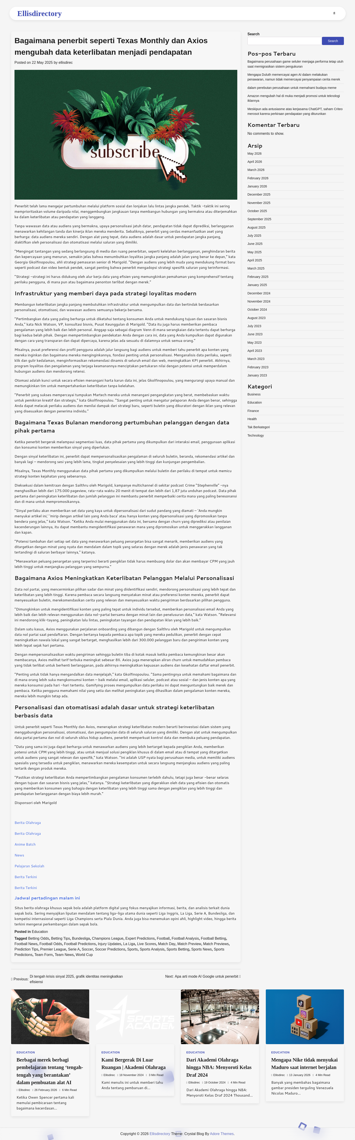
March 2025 (255, 268)
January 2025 (257, 285)
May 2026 (254, 153)
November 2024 (258, 301)
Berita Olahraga (27, 822)
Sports (132, 949)
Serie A (74, 949)
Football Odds (50, 944)
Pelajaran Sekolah (29, 865)
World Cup (84, 955)
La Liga (129, 944)
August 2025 (256, 227)
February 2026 (258, 178)
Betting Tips (60, 938)
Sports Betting (177, 949)
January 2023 (257, 375)
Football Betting (213, 938)
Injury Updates (109, 944)
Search (253, 34)
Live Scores (146, 944)
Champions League (107, 938)
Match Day (166, 944)
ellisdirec (66, 62)
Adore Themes (222, 1134)
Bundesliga (81, 938)
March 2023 (255, 359)
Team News (64, 955)
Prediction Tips (26, 949)
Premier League (53, 949)
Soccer (87, 949)
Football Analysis (185, 938)
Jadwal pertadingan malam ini (47, 898)
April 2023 (254, 350)
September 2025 (259, 219)
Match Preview (189, 944)
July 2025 (254, 235)
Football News (25, 944)
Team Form (43, 955)
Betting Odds (38, 938)
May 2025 (254, 252)
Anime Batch (25, 844)
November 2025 (258, 203)
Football (163, 938)
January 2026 (257, 186)
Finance (253, 411)
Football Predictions (80, 944)
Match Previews (216, 944)
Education (40, 932)
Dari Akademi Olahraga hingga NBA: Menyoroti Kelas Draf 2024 (219, 1067)
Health (252, 419)
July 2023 (254, 326)
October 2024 (257, 309)
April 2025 (254, 260)
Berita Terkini (25, 876)
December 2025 (258, 194)
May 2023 (254, 342)
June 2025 (255, 244)
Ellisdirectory (39, 13)
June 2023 (255, 334)
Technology (255, 435)
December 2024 (258, 293)
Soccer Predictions (110, 949)
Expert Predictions (140, 938)
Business (254, 394)
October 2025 (257, 211)
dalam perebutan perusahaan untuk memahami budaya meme (291, 88)
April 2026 (254, 161)
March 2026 (255, 170)
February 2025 (258, 277)
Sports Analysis (152, 949)
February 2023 (258, 367)
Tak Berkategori (258, 427)
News (19, 855)
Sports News (201, 949)
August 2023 (256, 318)
